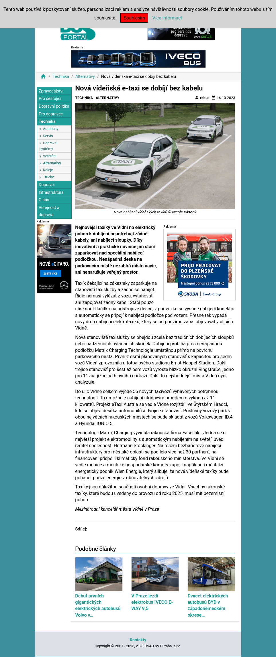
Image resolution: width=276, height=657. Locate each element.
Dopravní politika (54, 106)
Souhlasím (134, 18)
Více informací (167, 18)
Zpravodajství (51, 91)
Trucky (48, 177)
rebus (202, 97)
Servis (48, 136)
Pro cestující (50, 98)
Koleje (48, 170)
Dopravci (47, 184)
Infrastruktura (51, 192)
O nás (44, 200)
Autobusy (50, 129)
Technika (60, 76)
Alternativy (85, 76)
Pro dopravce (51, 114)
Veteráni (49, 156)
